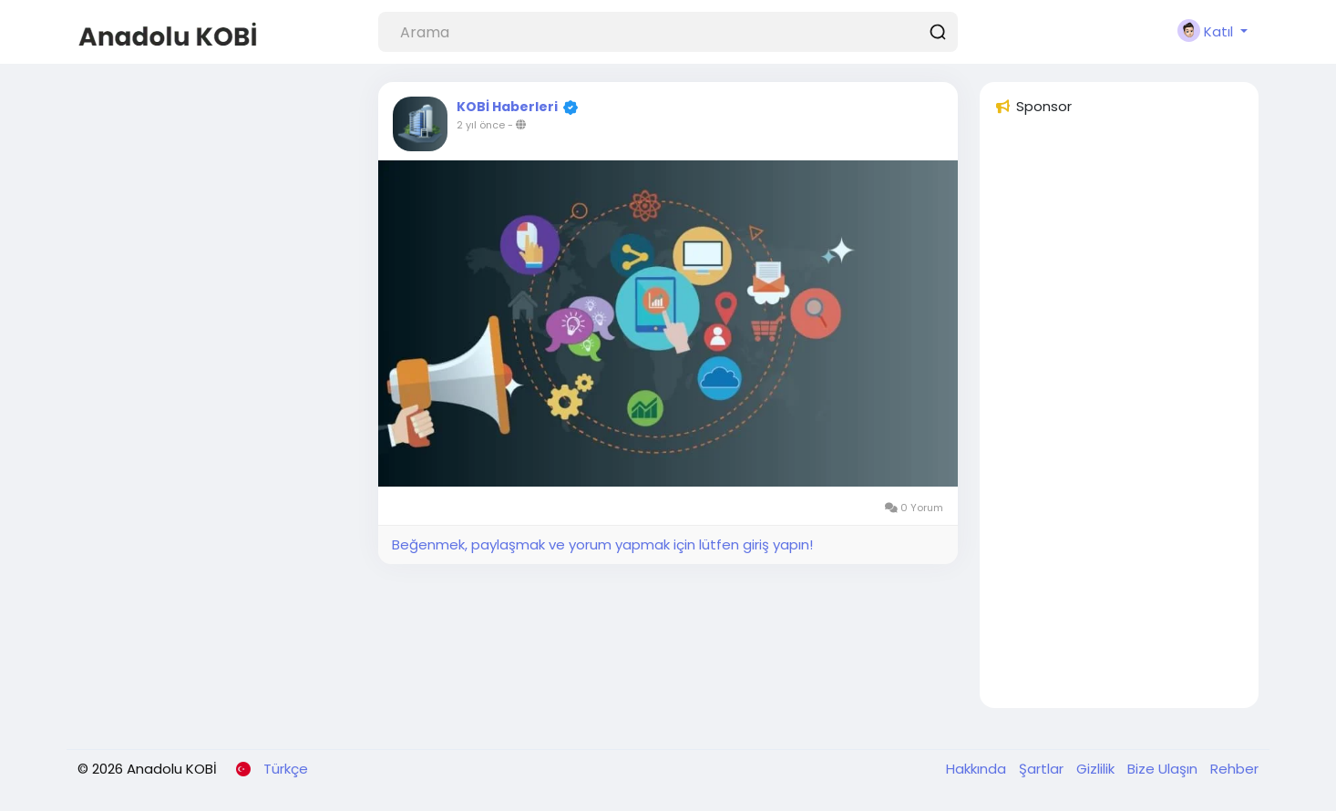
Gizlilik (1097, 768)
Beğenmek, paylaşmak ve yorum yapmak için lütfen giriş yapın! (602, 544)
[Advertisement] (1119, 420)
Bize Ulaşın (1164, 768)
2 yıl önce (481, 125)
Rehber (1234, 768)
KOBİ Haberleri (507, 107)
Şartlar (1043, 768)
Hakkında (978, 768)
